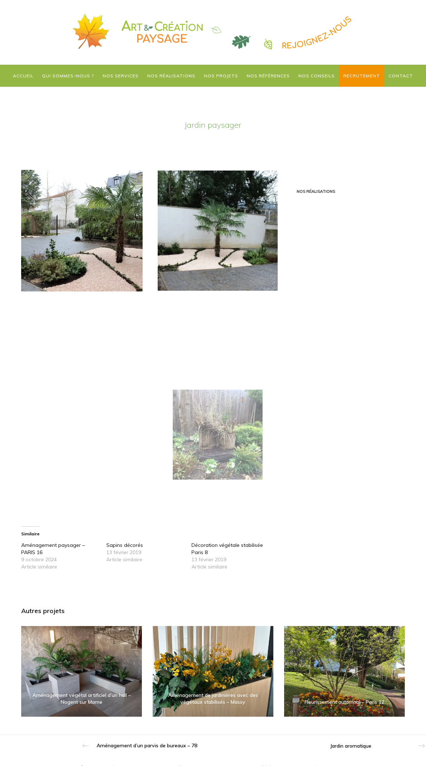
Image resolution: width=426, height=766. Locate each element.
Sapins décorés (124, 545)
